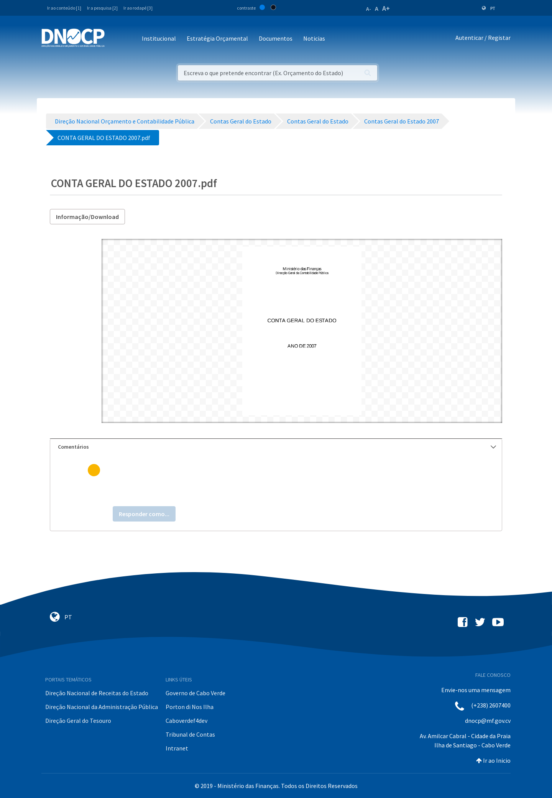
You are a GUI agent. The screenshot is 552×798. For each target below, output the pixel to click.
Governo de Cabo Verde (195, 693)
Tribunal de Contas (190, 734)
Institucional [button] (159, 38)
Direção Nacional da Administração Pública (101, 707)
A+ (386, 8)
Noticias (314, 38)
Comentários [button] (277, 446)
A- (368, 8)
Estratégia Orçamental (217, 38)
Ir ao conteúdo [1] (64, 8)
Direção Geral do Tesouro (78, 720)
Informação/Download (87, 216)
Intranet (177, 748)
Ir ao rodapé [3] (138, 8)
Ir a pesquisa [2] (102, 8)
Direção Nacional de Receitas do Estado (96, 693)
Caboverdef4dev (186, 720)
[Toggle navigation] (115, 38)
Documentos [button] (275, 38)
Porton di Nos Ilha (190, 707)
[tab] (276, 447)
